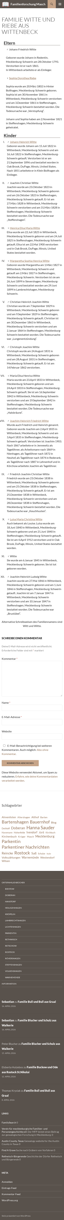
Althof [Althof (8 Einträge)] (35, 817)
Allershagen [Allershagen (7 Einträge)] (23, 817)
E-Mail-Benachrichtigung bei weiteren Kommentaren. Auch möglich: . (27, 749)
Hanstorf (10, 901)
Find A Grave (9, 1150)
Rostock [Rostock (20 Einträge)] (22, 852)
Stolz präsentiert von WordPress (16, 1216)
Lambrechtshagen (15, 920)
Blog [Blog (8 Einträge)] (53, 822)
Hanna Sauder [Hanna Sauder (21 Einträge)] (40, 827)
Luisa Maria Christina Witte (26, 519)
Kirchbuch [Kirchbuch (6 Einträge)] (50, 832)
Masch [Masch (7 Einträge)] (30, 836)
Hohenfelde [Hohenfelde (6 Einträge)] (19, 832)
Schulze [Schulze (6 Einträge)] (41, 853)
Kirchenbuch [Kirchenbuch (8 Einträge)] (9, 836)
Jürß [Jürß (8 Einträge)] (41, 832)
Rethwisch (11, 939)
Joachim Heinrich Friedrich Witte (29, 420)
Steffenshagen (13, 964)
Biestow (9, 889)
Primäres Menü (60, 4)
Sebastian (8, 1001)
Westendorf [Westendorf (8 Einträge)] (47, 857)
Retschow (11, 945)
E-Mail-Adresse (12, 717)
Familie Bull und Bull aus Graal (37, 1001)
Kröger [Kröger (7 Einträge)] (22, 836)
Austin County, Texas (13, 1140)
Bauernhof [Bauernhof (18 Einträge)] (40, 821)
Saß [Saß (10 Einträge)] (34, 853)
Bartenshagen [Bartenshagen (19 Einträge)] (15, 821)
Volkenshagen (13, 971)
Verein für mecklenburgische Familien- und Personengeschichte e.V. (24, 1130)
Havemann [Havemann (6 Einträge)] (7, 832)
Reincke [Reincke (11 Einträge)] (7, 853)
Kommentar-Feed (11, 1194)
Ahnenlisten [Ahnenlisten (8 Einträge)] (9, 817)
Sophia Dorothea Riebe (22, 78)
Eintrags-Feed (9, 1188)
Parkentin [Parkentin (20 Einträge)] (11, 841)
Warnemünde (12, 977)
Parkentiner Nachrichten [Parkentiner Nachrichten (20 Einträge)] (25, 847)
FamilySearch (9, 1122)
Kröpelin (10, 914)
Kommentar (9, 658)
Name (6, 702)
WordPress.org (10, 1200)
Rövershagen (12, 958)
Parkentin (10, 933)
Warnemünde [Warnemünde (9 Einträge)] (30, 857)
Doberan (10, 895)
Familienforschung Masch (28, 4)
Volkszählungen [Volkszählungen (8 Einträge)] (11, 857)
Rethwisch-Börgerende (14, 1156)
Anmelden (7, 1181)
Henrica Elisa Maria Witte (25, 228)
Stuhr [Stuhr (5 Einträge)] (49, 854)
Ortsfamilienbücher (13, 882)
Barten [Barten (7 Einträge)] (43, 817)
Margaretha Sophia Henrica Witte (29, 260)
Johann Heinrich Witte (23, 141)
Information (9, 983)
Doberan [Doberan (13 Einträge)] (18, 828)
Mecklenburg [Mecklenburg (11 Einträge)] (44, 836)
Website (7, 731)
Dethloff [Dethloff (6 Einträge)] (6, 828)
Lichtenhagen (13, 927)
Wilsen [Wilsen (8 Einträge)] (6, 860)
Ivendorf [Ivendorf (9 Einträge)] (31, 832)
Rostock (10, 952)
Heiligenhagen (13, 908)
